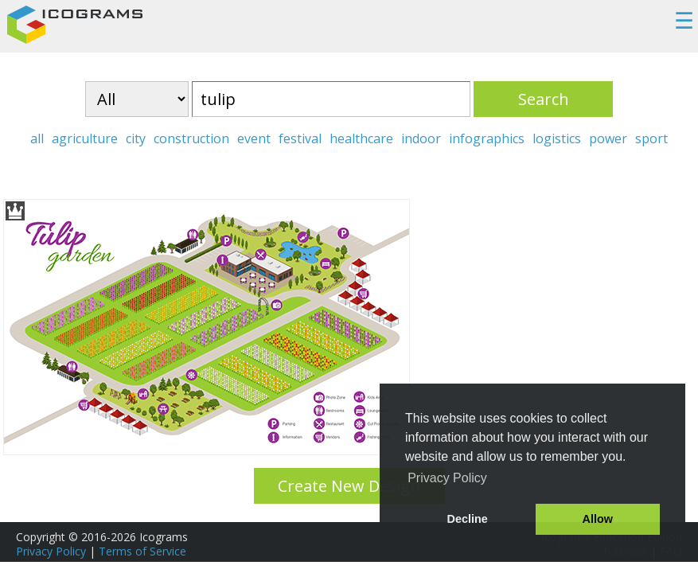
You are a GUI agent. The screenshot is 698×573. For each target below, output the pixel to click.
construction (191, 138)
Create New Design (349, 486)
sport (651, 138)
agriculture (85, 138)
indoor (421, 138)
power (608, 138)
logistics (556, 138)
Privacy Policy (51, 551)
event (254, 138)
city (136, 138)
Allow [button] (598, 519)
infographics (486, 138)
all (37, 138)
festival (300, 138)
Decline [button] (467, 519)
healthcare (361, 138)
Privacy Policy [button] (447, 478)
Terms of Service (142, 551)
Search (543, 99)
